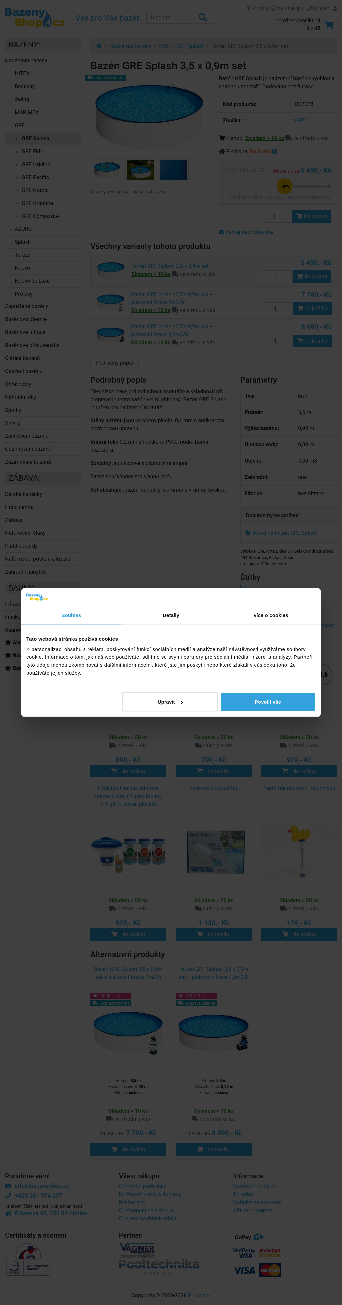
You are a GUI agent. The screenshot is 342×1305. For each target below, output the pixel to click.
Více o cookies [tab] (270, 615)
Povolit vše (268, 702)
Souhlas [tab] (71, 615)
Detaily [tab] (171, 615)
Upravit (170, 702)
